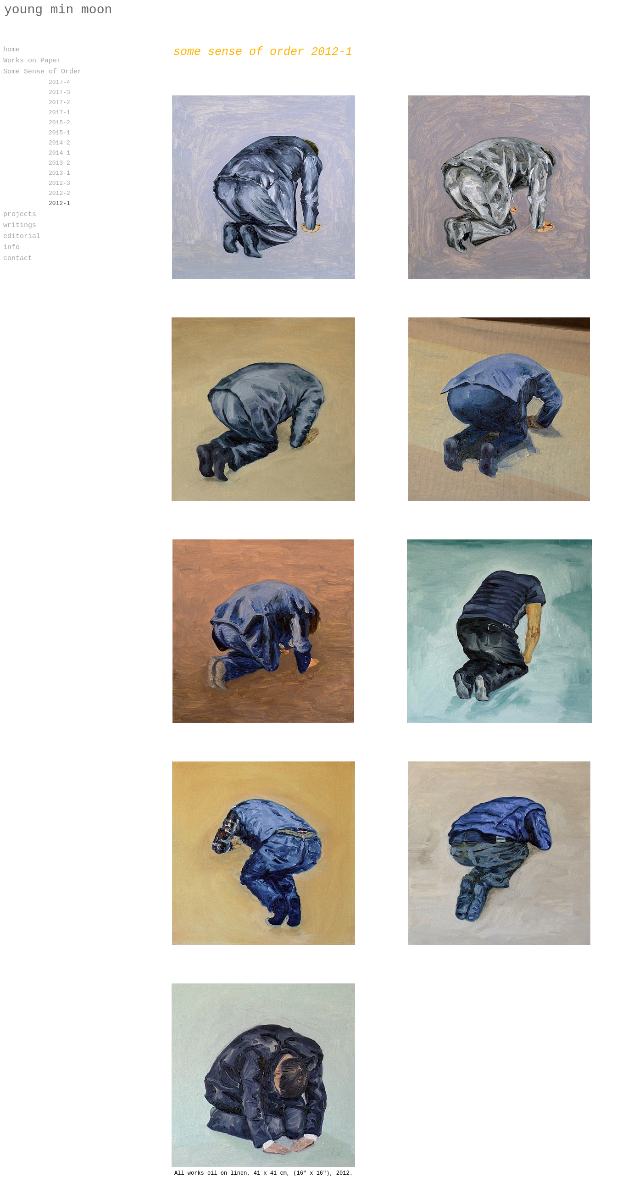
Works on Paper (32, 61)
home (11, 50)
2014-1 (59, 153)
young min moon (58, 10)
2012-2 (59, 193)
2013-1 (59, 173)
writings (19, 226)
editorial (21, 237)
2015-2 (59, 123)
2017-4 (59, 82)
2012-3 (59, 183)
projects (19, 215)
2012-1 (59, 203)
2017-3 (59, 92)
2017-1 (59, 113)
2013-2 (59, 163)
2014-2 (59, 143)
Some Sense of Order (42, 72)
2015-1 (59, 133)
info (11, 248)
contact (17, 259)
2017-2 (59, 102)
